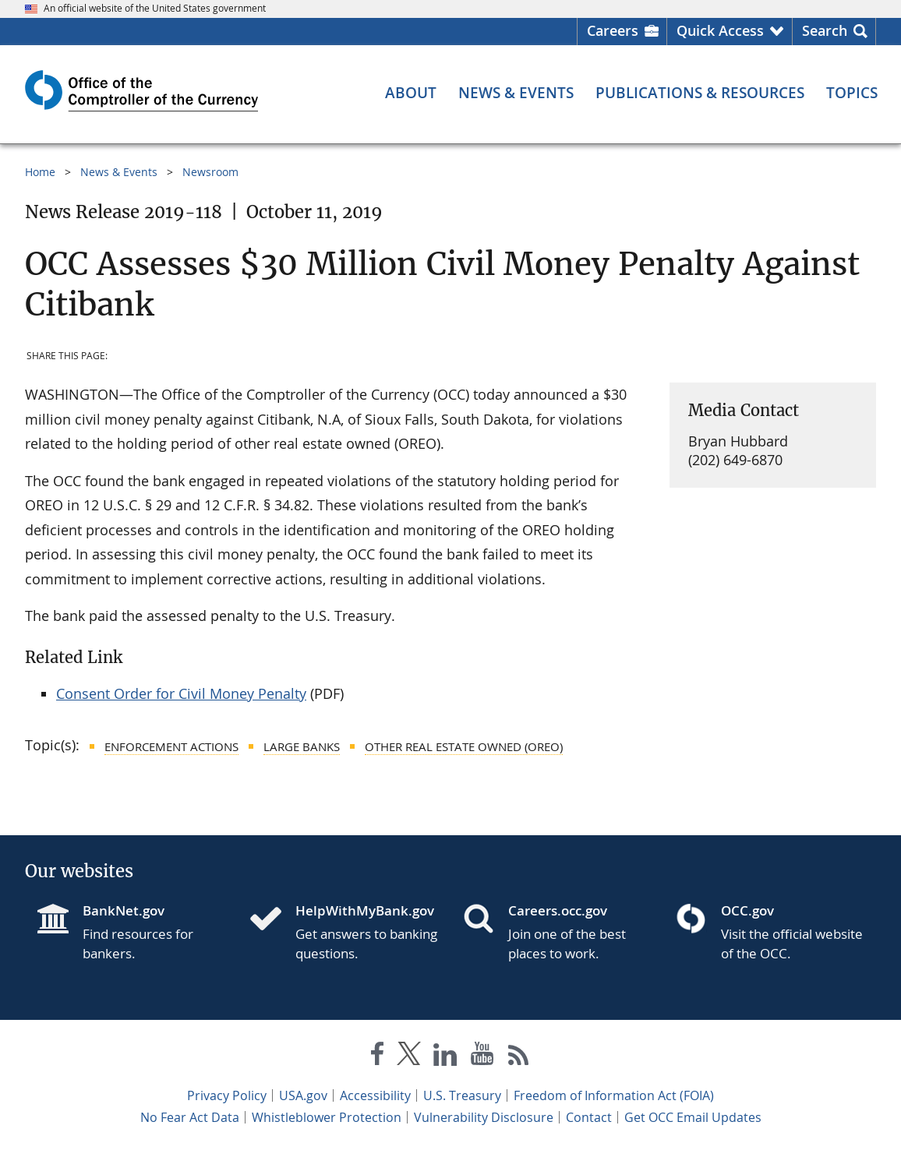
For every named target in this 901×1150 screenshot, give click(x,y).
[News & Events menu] (516, 93)
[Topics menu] (852, 93)
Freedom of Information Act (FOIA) (614, 1095)
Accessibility (375, 1095)
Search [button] (824, 30)
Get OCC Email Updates (692, 1117)
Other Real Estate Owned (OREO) (464, 746)
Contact (589, 1117)
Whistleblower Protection (326, 1117)
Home (40, 171)
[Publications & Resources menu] (700, 93)
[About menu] (410, 93)
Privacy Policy (227, 1095)
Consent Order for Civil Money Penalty (181, 693)
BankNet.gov (123, 910)
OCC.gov (747, 910)
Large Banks (301, 746)
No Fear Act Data (189, 1117)
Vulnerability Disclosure (483, 1117)
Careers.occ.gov (557, 910)
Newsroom (210, 171)
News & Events (118, 171)
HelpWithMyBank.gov (364, 910)
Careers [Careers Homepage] (612, 30)
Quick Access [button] (720, 30)
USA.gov (303, 1095)
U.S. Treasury (462, 1095)
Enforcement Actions (171, 746)
